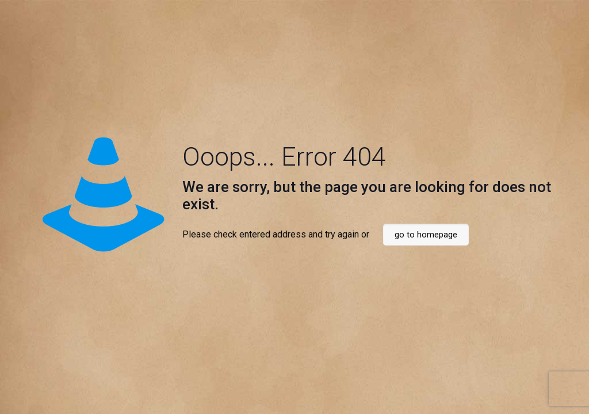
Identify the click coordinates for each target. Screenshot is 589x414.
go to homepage (426, 234)
